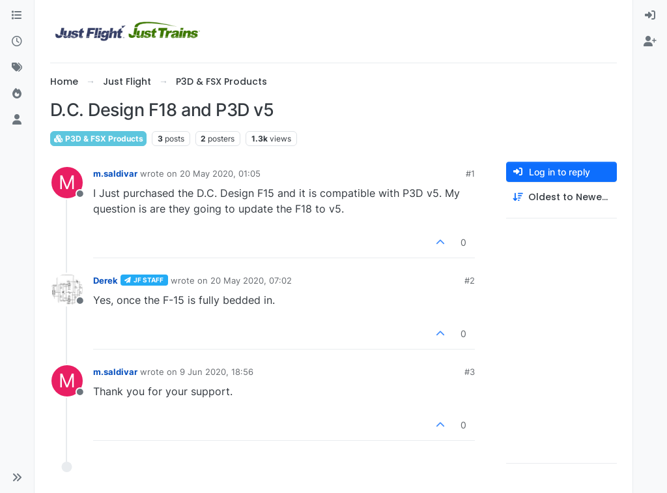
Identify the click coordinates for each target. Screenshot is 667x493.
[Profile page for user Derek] (67, 289)
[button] (17, 477)
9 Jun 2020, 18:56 (216, 371)
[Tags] (17, 67)
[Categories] (17, 15)
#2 (469, 280)
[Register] (650, 41)
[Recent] (17, 41)
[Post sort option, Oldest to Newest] (561, 197)
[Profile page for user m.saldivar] (67, 182)
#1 (470, 173)
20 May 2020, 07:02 (251, 280)
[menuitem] (650, 15)
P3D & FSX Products (98, 138)
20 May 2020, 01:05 (220, 173)
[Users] (17, 120)
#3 (469, 371)
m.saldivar (115, 173)
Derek (105, 280)
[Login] (650, 15)
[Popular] (17, 93)
